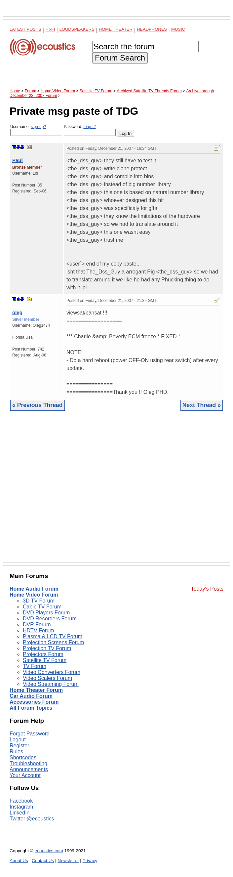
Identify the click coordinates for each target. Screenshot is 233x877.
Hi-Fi (50, 29)
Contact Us (43, 860)
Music (178, 29)
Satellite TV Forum (44, 660)
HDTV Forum (38, 630)
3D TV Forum (39, 601)
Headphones (152, 29)
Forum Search (120, 57)
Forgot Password (30, 733)
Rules (16, 751)
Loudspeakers (77, 29)
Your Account (25, 775)
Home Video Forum (34, 595)
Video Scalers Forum (47, 678)
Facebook (21, 801)
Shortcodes (23, 757)
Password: (90, 130)
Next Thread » (201, 405)
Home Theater (116, 29)
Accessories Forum (34, 702)
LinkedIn (20, 812)
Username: (36, 130)
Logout (18, 739)
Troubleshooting (28, 763)
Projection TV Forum (47, 648)
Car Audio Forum (31, 696)
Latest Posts (25, 29)
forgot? (89, 126)
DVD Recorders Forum (50, 618)
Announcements (29, 769)
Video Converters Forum (51, 672)
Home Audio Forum (34, 589)
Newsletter (68, 860)
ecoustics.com (49, 850)
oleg (17, 312)
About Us (19, 860)
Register (19, 745)
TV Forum (34, 666)
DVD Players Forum (46, 612)
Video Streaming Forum (51, 684)
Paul (17, 160)
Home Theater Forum (36, 690)
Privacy (90, 860)
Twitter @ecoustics (32, 818)
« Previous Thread (37, 405)
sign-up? (38, 126)
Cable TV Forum (42, 606)
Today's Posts (207, 589)
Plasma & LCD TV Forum (52, 636)
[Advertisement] (116, 492)
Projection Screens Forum (53, 642)
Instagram (21, 807)
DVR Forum (37, 624)
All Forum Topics (31, 708)
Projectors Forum (43, 654)
